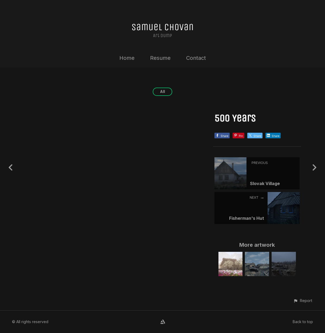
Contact (196, 58)
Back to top (303, 321)
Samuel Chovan (162, 27)
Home (127, 58)
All (162, 91)
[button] (302, 300)
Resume (160, 58)
